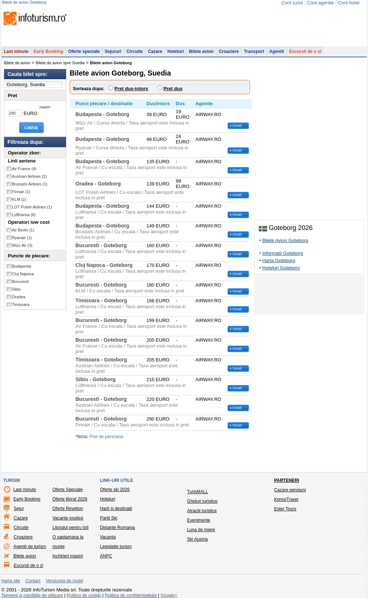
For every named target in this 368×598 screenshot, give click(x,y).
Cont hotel (348, 2)
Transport (254, 51)
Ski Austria (197, 539)
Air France (24, 168)
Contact (32, 580)
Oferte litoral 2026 (70, 499)
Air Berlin (23, 230)
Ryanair (22, 237)
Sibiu (16, 289)
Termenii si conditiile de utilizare (32, 595)
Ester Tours (285, 508)
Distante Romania (117, 527)
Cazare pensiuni (290, 489)
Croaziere (229, 51)
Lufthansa (24, 214)
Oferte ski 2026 (115, 489)
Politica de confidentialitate (131, 595)
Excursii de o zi (305, 51)
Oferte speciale (84, 51)
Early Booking (48, 51)
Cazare (155, 51)
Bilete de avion (17, 63)
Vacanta (108, 537)
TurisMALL (197, 491)
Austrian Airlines (29, 176)
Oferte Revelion (68, 508)
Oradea (19, 297)
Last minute (16, 51)
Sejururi (113, 51)
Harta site (10, 580)
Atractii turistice (202, 510)
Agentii (276, 51)
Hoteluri (175, 51)
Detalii (237, 125)
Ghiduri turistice (202, 501)
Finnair (21, 191)
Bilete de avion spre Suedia (60, 63)
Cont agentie (320, 2)
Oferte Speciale (68, 489)
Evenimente (198, 520)
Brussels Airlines (30, 184)
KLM (19, 199)
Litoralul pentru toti (71, 527)
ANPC (106, 556)
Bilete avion (201, 51)
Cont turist (292, 2)
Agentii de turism (30, 546)
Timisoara (21, 304)
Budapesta (21, 266)
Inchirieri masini (68, 556)
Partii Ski (108, 518)
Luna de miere (201, 529)
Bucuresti (20, 281)
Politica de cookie (84, 595)
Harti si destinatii (116, 508)
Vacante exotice (68, 518)
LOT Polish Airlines (32, 207)
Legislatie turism (116, 546)
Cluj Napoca (23, 274)
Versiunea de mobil (64, 580)
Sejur (19, 508)
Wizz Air (22, 245)
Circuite (134, 51)
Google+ (168, 595)
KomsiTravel (286, 499)
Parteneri (286, 480)
